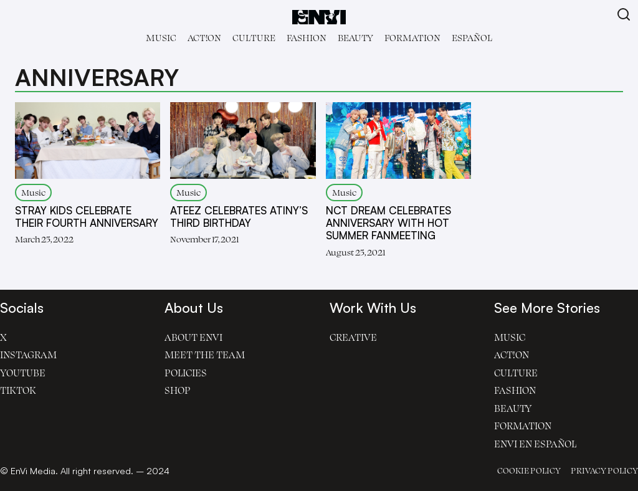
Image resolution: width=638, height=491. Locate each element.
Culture (253, 37)
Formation (412, 37)
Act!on (204, 37)
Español (472, 37)
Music (161, 37)
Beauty (355, 37)
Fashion (306, 37)
